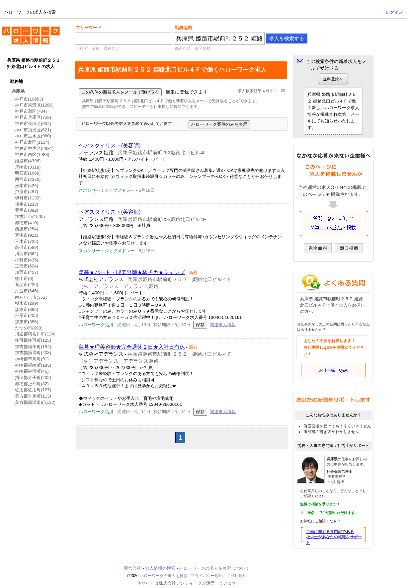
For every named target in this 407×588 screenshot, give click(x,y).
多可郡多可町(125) (33, 340)
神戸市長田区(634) (33, 123)
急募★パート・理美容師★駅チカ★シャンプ (132, 272)
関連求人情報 (223, 324)
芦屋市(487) (26, 191)
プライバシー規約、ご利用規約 (219, 575)
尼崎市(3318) (28, 167)
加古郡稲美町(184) (33, 346)
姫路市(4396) (28, 160)
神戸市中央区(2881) (34, 148)
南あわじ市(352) (31, 297)
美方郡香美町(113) (33, 396)
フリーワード (89, 27)
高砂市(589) (26, 247)
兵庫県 (18, 91)
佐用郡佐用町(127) (33, 389)
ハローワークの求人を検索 (31, 38)
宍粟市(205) (26, 315)
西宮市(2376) (28, 179)
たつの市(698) (28, 328)
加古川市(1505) (30, 216)
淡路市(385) (26, 309)
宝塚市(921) (26, 235)
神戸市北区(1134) (32, 142)
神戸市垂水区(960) (33, 135)
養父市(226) (26, 284)
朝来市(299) (26, 303)
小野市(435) (26, 259)
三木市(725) (26, 241)
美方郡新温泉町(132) (35, 402)
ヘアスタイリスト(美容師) (110, 145)
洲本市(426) (26, 185)
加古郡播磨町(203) (33, 352)
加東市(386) (26, 321)
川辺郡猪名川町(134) (35, 333)
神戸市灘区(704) (31, 111)
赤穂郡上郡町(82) (32, 383)
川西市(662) (26, 253)
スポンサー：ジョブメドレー (107, 190)
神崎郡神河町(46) (32, 371)
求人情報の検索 (160, 568)
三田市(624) (26, 265)
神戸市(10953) (29, 99)
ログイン (394, 12)
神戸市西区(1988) (32, 154)
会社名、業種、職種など (98, 48)
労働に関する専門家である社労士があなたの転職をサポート (334, 537)
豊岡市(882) (26, 210)
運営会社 (132, 568)
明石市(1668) (28, 173)
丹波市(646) (26, 290)
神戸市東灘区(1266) (34, 105)
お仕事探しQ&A (333, 370)
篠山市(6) (24, 278)
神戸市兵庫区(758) (33, 117)
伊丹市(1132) (28, 197)
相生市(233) (26, 204)
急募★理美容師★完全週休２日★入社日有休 (132, 347)
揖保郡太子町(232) (33, 377)
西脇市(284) (26, 228)
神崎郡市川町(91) (32, 358)
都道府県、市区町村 (192, 48)
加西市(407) (26, 272)
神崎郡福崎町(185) (33, 365)
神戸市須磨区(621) (33, 129)
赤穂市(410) (26, 222)
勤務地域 (183, 27)
